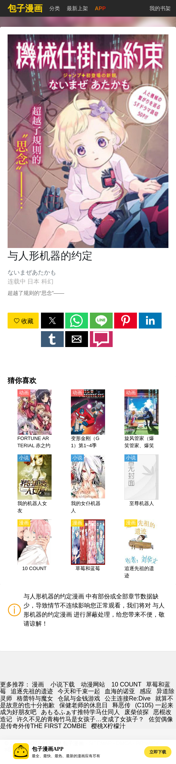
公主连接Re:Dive (128, 698)
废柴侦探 (136, 712)
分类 (54, 8)
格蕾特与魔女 (35, 698)
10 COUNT (126, 684)
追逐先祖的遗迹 (32, 691)
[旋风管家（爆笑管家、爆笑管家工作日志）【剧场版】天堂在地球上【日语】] (141, 419)
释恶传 (121, 705)
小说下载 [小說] (62, 684)
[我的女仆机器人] (88, 484)
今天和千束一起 (79, 691)
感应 (146, 691)
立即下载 (157, 752)
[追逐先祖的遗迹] (141, 549)
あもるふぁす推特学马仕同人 (80, 712)
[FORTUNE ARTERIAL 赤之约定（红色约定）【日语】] (34, 419)
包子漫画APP (47, 749)
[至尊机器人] (141, 484)
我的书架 (160, 8)
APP (100, 8)
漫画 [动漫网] (38, 684)
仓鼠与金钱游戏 (79, 698)
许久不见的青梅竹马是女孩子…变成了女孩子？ (80, 719)
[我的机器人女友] (34, 484)
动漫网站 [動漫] (93, 684)
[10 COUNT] (34, 549)
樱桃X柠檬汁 (108, 726)
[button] (52, 321)
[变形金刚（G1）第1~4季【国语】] (88, 419)
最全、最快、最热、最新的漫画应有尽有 (66, 756)
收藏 (23, 321)
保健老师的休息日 (83, 705)
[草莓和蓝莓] (88, 549)
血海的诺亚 (120, 691)
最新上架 (77, 8)
